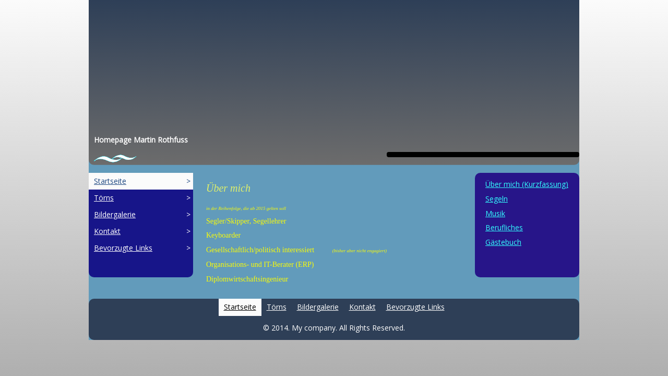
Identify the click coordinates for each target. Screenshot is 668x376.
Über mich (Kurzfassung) (526, 184)
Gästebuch (503, 242)
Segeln (496, 199)
